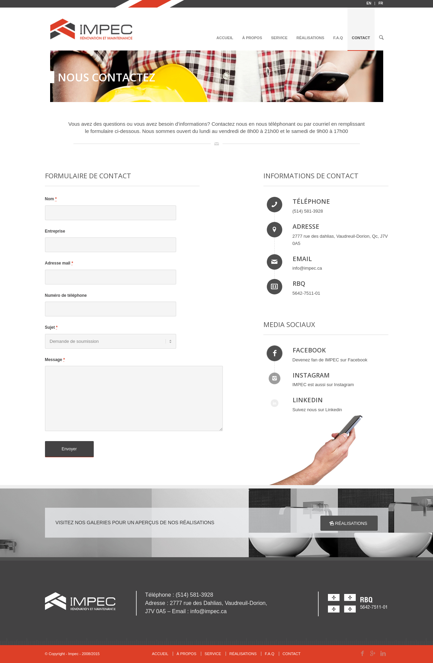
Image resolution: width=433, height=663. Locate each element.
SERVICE (213, 654)
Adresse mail (59, 263)
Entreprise (55, 231)
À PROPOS (186, 654)
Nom (51, 198)
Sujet (51, 327)
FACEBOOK (309, 350)
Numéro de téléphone (66, 295)
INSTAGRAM (311, 375)
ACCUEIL (160, 654)
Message (55, 359)
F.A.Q (269, 654)
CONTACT (291, 654)
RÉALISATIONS (243, 654)
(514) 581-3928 (308, 211)
